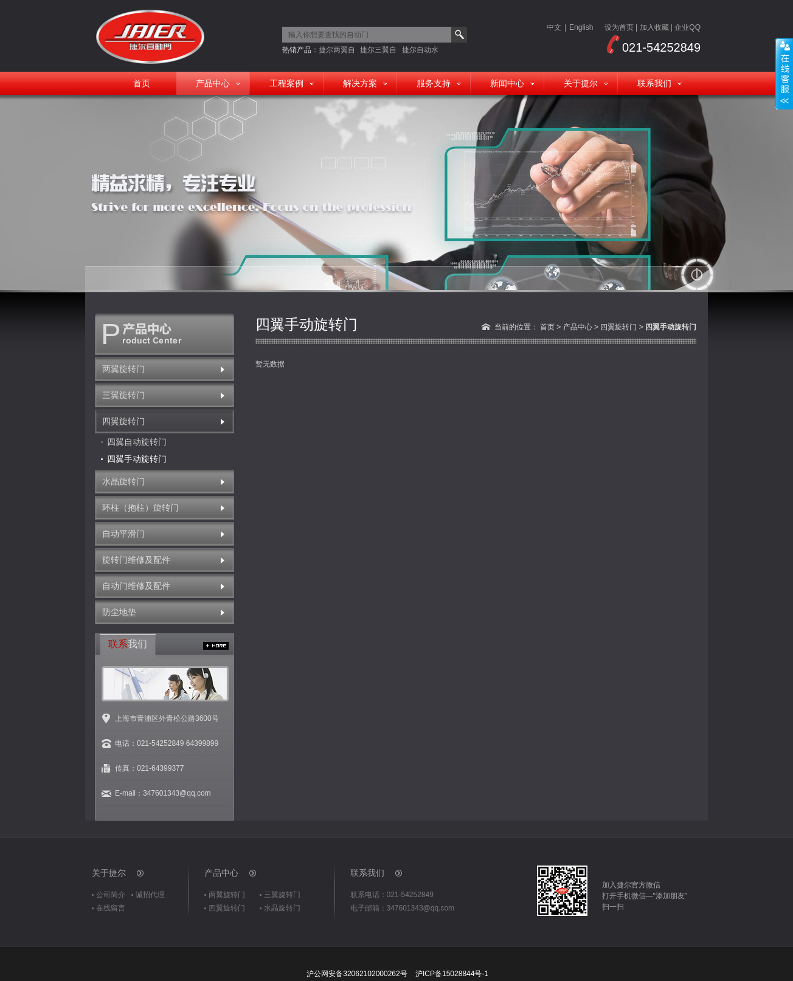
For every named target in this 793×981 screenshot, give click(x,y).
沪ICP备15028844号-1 (451, 973)
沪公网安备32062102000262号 (356, 973)
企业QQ (687, 27)
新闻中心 (507, 83)
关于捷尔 (581, 83)
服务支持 (434, 83)
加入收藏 (654, 27)
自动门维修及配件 (136, 586)
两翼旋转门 (123, 369)
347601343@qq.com (177, 793)
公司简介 (110, 894)
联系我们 (654, 83)
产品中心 (213, 83)
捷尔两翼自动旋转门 (337, 50)
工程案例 (286, 83)
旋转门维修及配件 (136, 560)
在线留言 (110, 908)
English (581, 27)
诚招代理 (150, 894)
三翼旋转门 (123, 395)
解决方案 (360, 83)
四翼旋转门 (123, 421)
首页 (141, 83)
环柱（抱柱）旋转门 (140, 507)
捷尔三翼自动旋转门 (378, 50)
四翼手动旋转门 (137, 459)
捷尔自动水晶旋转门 (420, 50)
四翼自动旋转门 (137, 442)
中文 (554, 27)
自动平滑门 (123, 534)
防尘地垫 (119, 612)
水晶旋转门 (123, 481)
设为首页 (619, 27)
